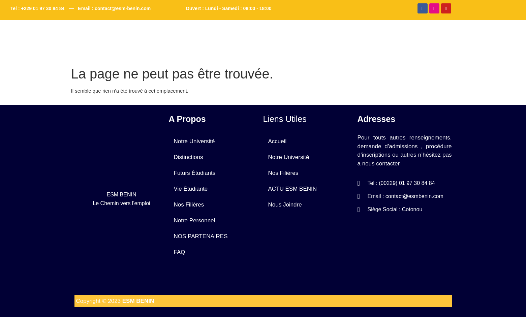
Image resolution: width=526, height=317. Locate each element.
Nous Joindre (402, 35)
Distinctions (188, 157)
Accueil (193, 35)
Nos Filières (189, 204)
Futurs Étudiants (195, 173)
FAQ (361, 35)
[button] (243, 35)
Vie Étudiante (191, 189)
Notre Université (241, 35)
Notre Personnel (194, 220)
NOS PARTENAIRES (201, 236)
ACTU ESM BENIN (309, 35)
